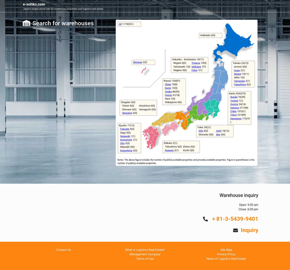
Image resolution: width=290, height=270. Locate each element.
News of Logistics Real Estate (226, 259)
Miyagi (237, 74)
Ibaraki (233, 97)
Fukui (194, 70)
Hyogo (168, 95)
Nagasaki (125, 136)
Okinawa (137, 62)
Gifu (201, 130)
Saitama (234, 107)
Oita (122, 143)
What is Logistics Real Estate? (145, 250)
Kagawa (169, 150)
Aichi (218, 130)
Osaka (168, 91)
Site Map (226, 250)
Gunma (234, 104)
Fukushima (240, 84)
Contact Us (63, 250)
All (120, 24)
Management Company (145, 254)
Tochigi (234, 100)
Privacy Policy (226, 254)
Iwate (237, 70)
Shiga (168, 84)
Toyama (196, 63)
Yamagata (239, 81)
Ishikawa (196, 66)
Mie (218, 134)
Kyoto (168, 88)
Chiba (233, 111)
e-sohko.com (34, 4)
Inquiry (249, 230)
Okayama (127, 113)
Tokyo (233, 114)
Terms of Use (145, 259)
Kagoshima (126, 150)
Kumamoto (126, 139)
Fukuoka (124, 129)
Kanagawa (235, 118)
